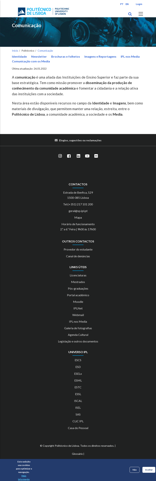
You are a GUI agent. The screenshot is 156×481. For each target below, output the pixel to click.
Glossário (77, 453)
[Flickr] (96, 156)
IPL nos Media (130, 56)
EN (127, 4)
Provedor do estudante (78, 249)
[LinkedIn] (78, 156)
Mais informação (24, 477)
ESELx (78, 373)
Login (139, 4)
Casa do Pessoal (78, 428)
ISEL (78, 407)
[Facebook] (68, 156)
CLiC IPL (78, 421)
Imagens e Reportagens (100, 56)
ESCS (78, 360)
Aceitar (149, 469)
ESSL (78, 394)
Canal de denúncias (78, 256)
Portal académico (78, 295)
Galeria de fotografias (78, 328)
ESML (78, 380)
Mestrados (78, 282)
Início (15, 50)
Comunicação (26, 25)
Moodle (78, 301)
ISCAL (78, 400)
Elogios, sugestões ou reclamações (80, 140)
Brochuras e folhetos (65, 56)
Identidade (19, 56)
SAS (78, 414)
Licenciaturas (78, 275)
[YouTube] (87, 156)
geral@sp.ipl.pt (78, 211)
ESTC (78, 387)
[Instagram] (60, 156)
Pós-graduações (78, 288)
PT (121, 4)
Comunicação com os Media (31, 61)
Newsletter (39, 56)
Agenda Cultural (78, 334)
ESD (78, 367)
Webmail (78, 315)
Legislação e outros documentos (78, 341)
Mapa (78, 217)
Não (135, 469)
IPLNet (78, 308)
